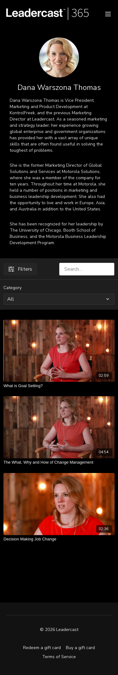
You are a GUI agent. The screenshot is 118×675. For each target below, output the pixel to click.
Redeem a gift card (42, 648)
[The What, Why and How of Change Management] (58, 462)
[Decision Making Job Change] (58, 539)
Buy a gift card (80, 648)
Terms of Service (59, 657)
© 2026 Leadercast (59, 630)
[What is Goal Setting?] (58, 386)
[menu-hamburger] (108, 13)
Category (12, 288)
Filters (20, 269)
